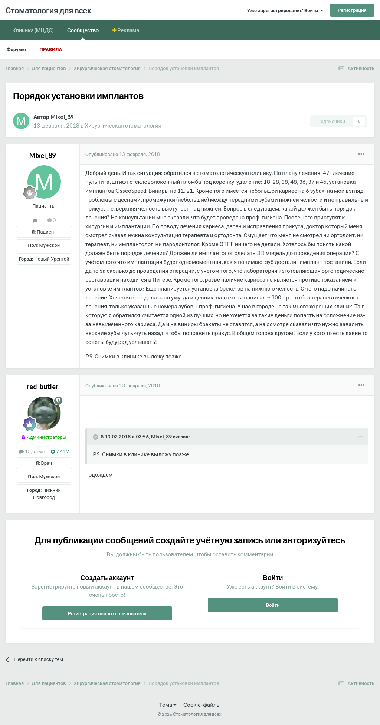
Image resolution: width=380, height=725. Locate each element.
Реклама (128, 30)
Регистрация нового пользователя (107, 613)
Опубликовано (122, 154)
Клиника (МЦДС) (33, 30)
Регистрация (352, 10)
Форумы (16, 49)
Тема (168, 704)
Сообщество (83, 33)
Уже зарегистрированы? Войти (285, 10)
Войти (273, 605)
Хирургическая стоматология (123, 125)
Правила (50, 49)
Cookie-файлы (202, 704)
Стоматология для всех (48, 10)
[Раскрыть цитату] (96, 437)
